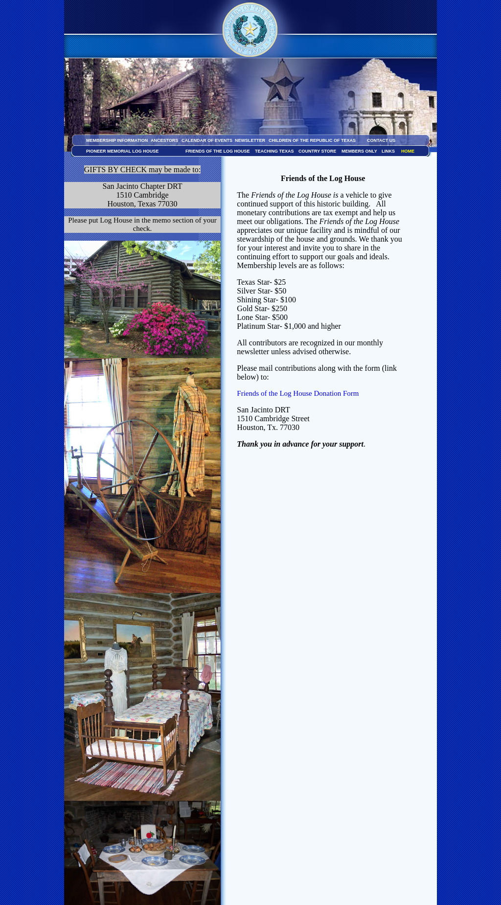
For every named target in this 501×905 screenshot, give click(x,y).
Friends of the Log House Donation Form (298, 393)
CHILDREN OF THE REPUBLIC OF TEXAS (312, 140)
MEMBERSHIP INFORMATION (117, 140)
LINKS (388, 151)
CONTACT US (381, 140)
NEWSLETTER (250, 140)
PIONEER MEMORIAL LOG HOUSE (122, 151)
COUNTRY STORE (317, 151)
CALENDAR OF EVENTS (207, 140)
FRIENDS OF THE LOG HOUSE (217, 151)
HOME (407, 151)
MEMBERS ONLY (359, 151)
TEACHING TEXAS (274, 151)
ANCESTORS (164, 140)
